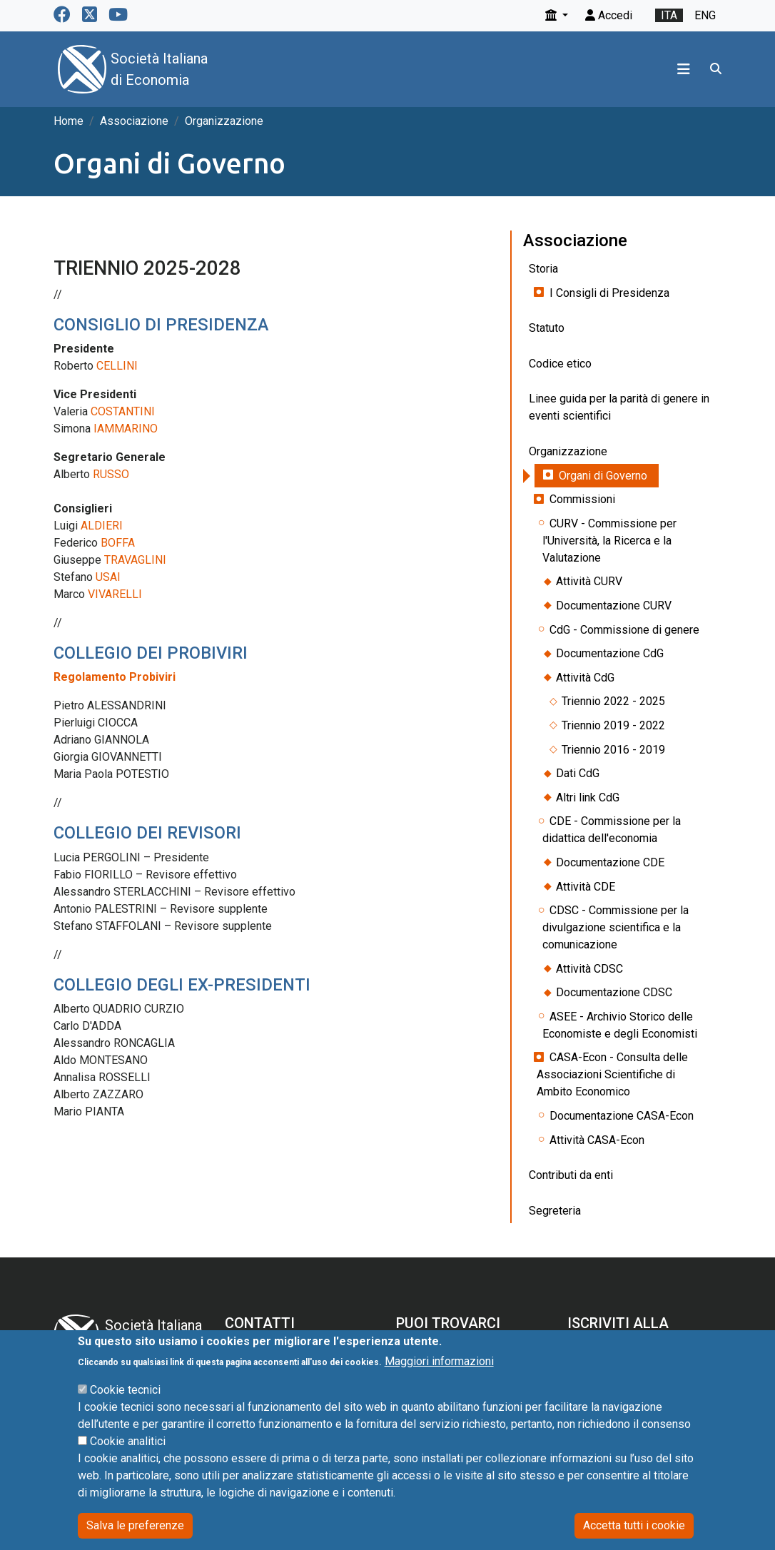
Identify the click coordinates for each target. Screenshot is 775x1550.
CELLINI (117, 366)
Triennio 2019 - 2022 (613, 725)
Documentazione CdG (610, 653)
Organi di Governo (603, 475)
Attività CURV (589, 581)
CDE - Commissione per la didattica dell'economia (611, 829)
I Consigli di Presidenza (609, 293)
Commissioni (582, 499)
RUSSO (111, 474)
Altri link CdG (587, 797)
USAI (108, 577)
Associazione (134, 121)
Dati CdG (577, 773)
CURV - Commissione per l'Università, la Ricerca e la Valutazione (609, 540)
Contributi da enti (571, 1175)
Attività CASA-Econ (596, 1140)
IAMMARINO (125, 428)
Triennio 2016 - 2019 (613, 749)
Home (68, 121)
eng (705, 15)
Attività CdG (585, 677)
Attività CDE (585, 886)
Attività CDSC (589, 969)
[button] (556, 15)
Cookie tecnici (125, 1412)
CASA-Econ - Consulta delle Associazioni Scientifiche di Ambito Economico (612, 1074)
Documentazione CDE (610, 862)
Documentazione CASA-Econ (621, 1116)
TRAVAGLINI (135, 560)
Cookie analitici (128, 1463)
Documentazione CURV (614, 605)
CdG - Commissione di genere (624, 630)
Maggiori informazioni (439, 1383)
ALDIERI (102, 525)
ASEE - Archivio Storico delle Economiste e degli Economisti (619, 1025)
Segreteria (555, 1210)
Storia (543, 268)
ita (669, 15)
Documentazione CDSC (614, 992)
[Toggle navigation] (684, 69)
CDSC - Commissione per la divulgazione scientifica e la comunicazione (615, 927)
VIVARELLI (115, 594)
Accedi (608, 15)
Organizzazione (224, 121)
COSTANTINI (123, 411)
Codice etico (560, 363)
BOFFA (118, 542)
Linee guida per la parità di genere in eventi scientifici (619, 407)
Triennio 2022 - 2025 (613, 701)
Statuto (546, 328)
